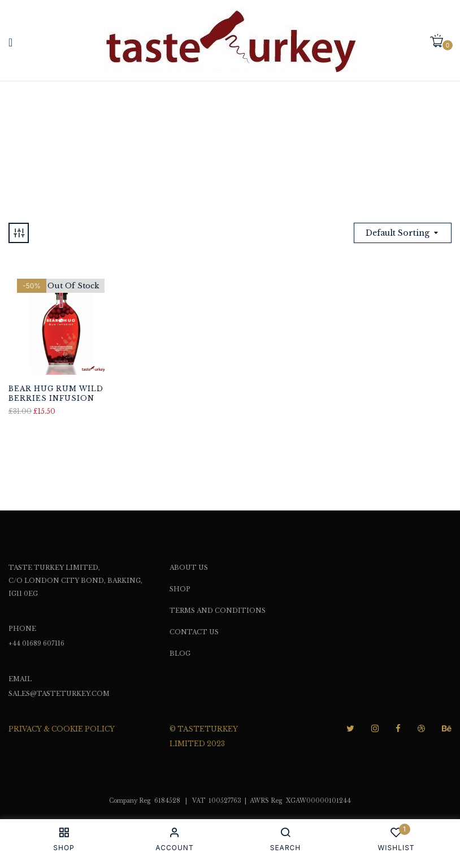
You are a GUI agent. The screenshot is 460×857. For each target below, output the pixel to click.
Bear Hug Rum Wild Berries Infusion (55, 393)
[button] (441, 41)
